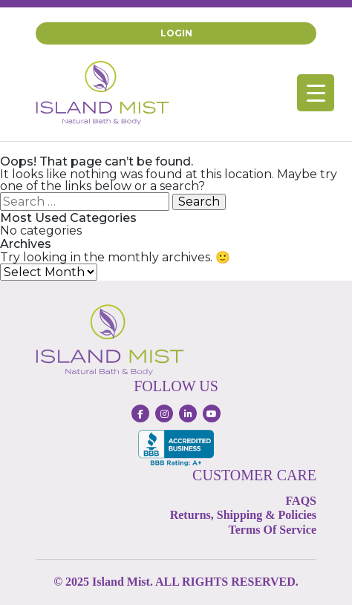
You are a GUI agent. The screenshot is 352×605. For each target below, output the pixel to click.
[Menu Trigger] (315, 92)
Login (176, 33)
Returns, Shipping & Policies (243, 514)
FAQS (301, 500)
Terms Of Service (272, 529)
